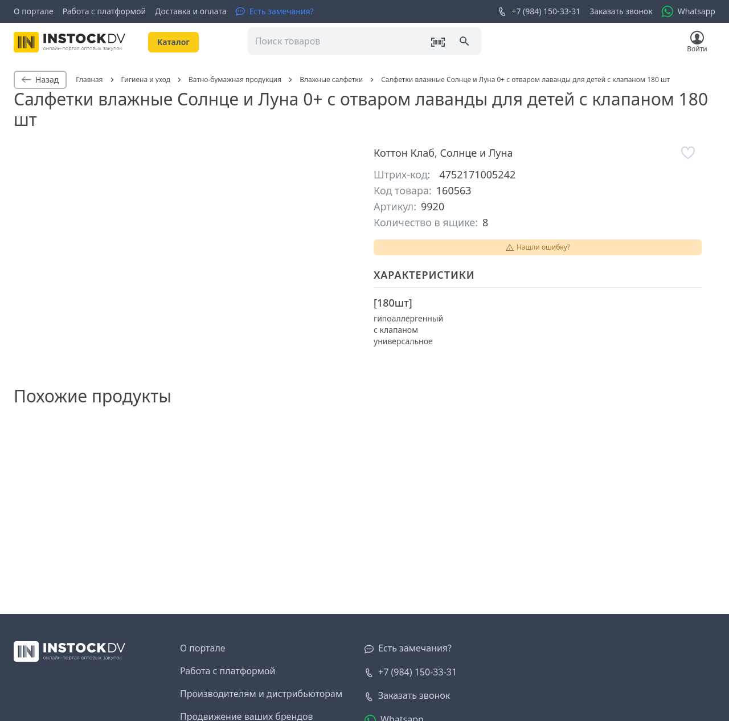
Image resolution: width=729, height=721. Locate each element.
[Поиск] (465, 42)
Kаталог (173, 41)
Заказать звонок (620, 11)
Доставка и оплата (190, 11)
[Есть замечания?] (275, 11)
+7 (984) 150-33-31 (539, 11)
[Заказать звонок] (407, 696)
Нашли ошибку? (537, 247)
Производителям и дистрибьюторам (261, 693)
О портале (34, 11)
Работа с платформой (104, 11)
